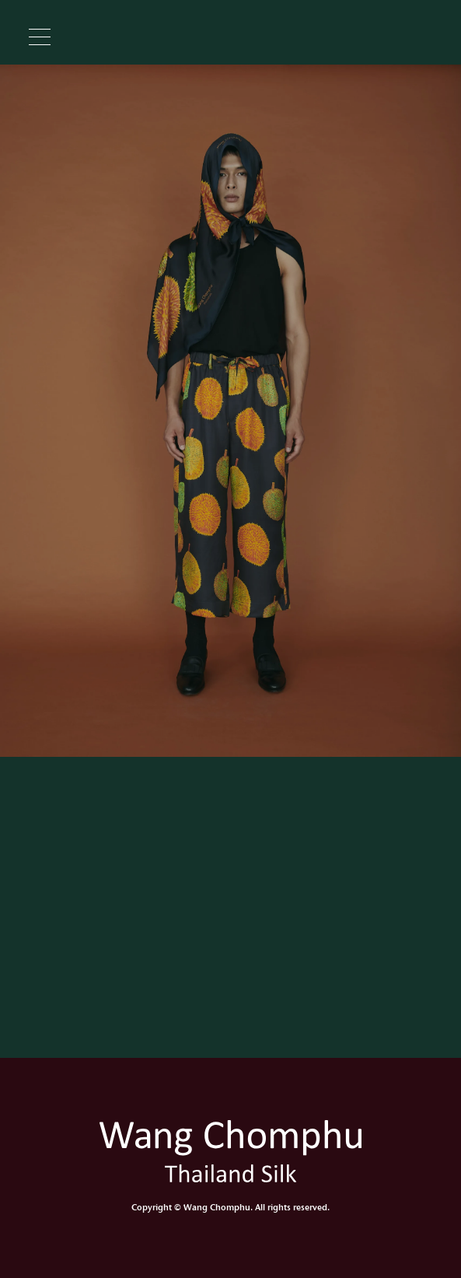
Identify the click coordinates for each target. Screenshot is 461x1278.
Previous (8, 411)
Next (453, 411)
